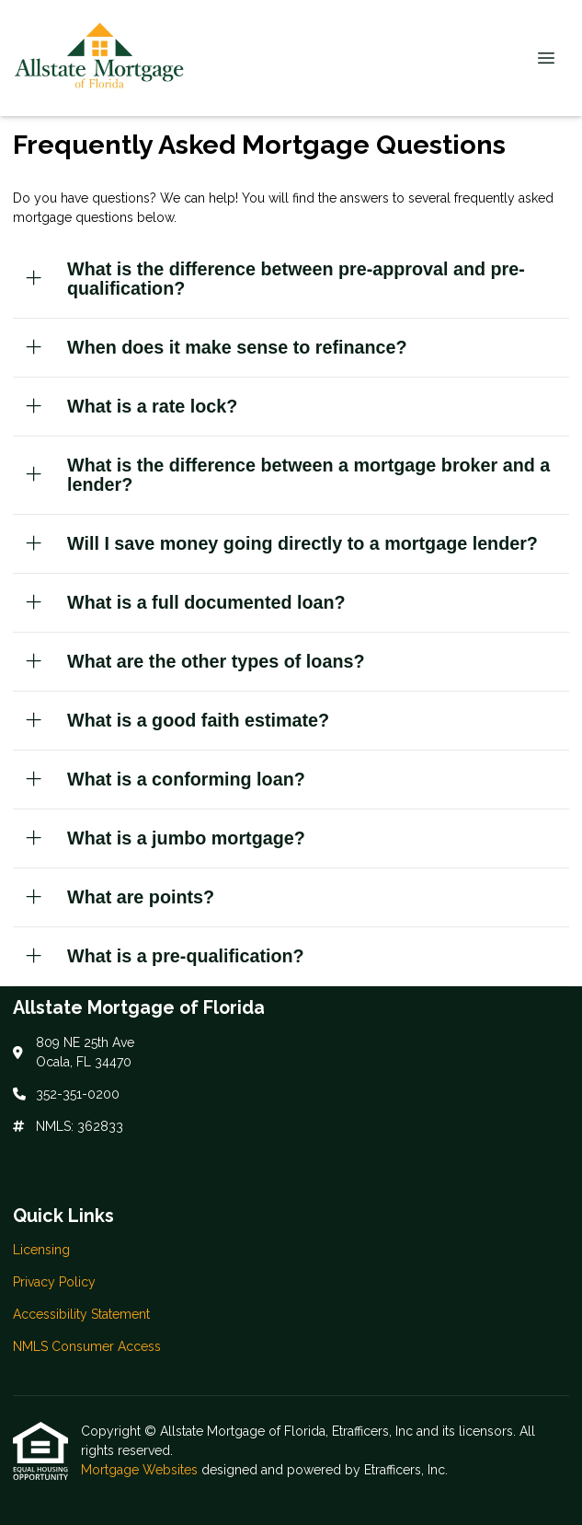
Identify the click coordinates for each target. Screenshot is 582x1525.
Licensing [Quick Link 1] (41, 1249)
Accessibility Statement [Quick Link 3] (81, 1314)
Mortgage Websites (141, 1469)
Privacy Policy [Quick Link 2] (54, 1282)
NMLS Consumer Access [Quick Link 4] (87, 1346)
